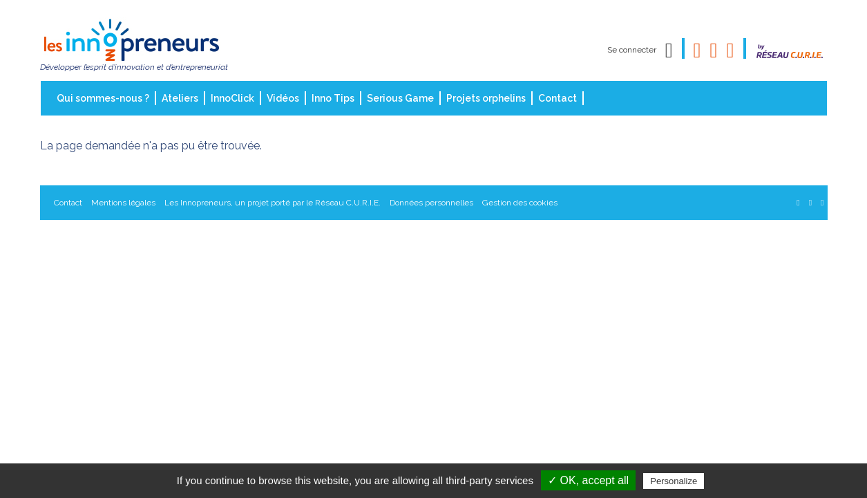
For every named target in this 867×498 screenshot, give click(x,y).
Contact (557, 98)
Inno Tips (333, 98)
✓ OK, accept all (588, 480)
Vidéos (283, 98)
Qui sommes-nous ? (103, 98)
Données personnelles (431, 203)
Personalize (673, 481)
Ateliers (180, 98)
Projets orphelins (486, 98)
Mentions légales (123, 203)
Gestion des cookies (520, 203)
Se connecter (631, 50)
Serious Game (400, 98)
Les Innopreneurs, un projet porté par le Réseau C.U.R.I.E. (272, 203)
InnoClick (232, 98)
